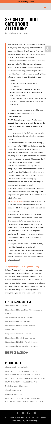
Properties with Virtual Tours (18, 334)
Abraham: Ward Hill (13, 394)
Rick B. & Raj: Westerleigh (16, 367)
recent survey (17, 201)
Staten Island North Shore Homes (20, 325)
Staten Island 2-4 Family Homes (19, 317)
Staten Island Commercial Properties (21, 346)
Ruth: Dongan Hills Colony (16, 386)
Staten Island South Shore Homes (20, 338)
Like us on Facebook (16, 352)
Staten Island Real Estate (16, 306)
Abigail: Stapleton (13, 390)
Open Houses (11, 330)
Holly (10, 33)
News (26, 33)
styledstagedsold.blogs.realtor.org (23, 267)
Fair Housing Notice (25, 1)
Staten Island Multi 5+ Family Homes (21, 342)
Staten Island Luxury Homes (17, 321)
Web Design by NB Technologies (25, 421)
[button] (48, 49)
